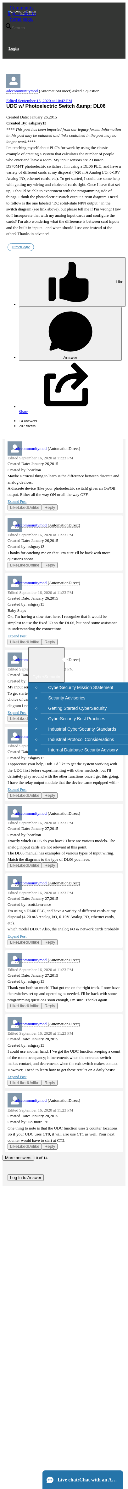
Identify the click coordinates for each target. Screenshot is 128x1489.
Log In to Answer (25, 1177)
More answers (18, 1157)
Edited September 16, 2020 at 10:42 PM (39, 100)
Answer (70, 334)
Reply (49, 507)
